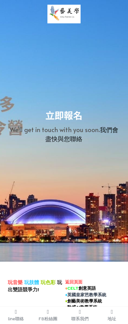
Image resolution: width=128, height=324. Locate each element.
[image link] (64, 13)
